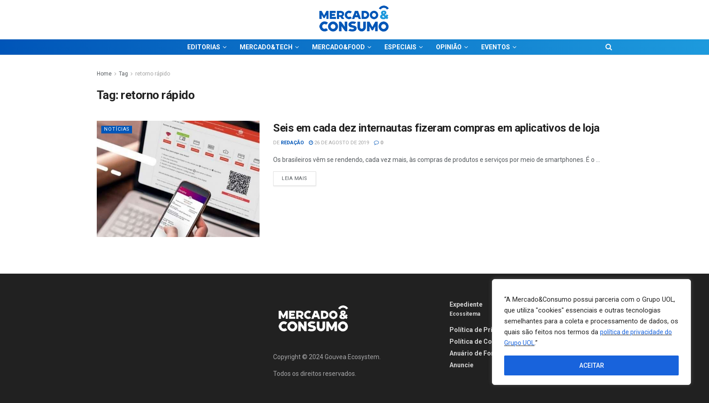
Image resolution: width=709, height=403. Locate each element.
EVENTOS (495, 47)
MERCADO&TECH (266, 47)
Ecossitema (464, 314)
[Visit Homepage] (354, 19)
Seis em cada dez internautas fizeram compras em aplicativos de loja (436, 128)
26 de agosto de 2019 (339, 143)
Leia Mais (299, 176)
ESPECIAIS (400, 47)
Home (104, 74)
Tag (123, 74)
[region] (591, 332)
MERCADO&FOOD (338, 47)
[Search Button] (608, 47)
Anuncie (461, 365)
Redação (292, 143)
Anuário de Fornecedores (487, 353)
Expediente (465, 304)
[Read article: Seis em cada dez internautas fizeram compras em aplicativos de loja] (178, 179)
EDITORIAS (203, 47)
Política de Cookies (479, 341)
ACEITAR (591, 365)
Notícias (117, 129)
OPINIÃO (449, 47)
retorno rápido (152, 74)
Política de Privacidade (484, 329)
